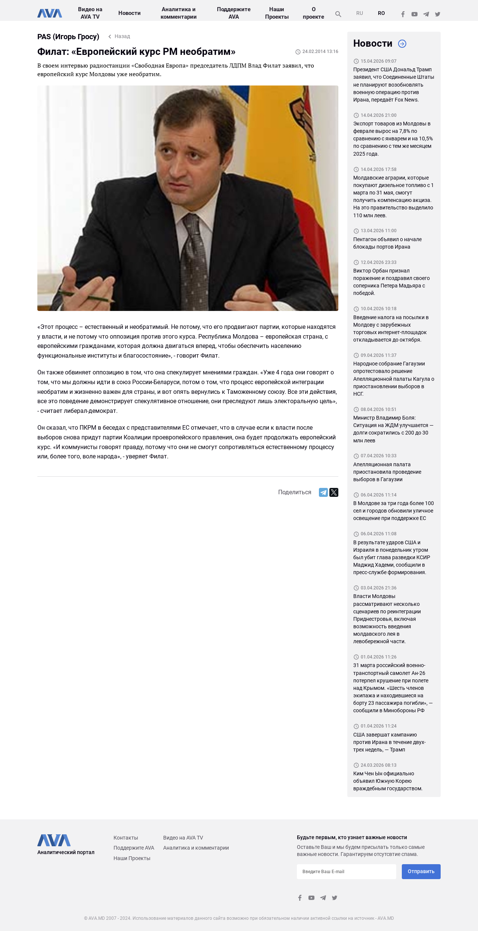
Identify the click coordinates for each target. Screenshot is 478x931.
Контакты (126, 838)
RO (381, 13)
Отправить (421, 871)
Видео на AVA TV (183, 838)
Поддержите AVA (134, 848)
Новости (128, 13)
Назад (122, 36)
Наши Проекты (132, 858)
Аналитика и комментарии (196, 848)
